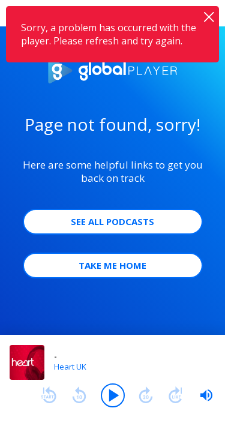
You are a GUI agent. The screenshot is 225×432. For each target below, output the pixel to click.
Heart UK (70, 366)
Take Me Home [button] (112, 265)
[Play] (113, 395)
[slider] (206, 395)
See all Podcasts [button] (112, 221)
